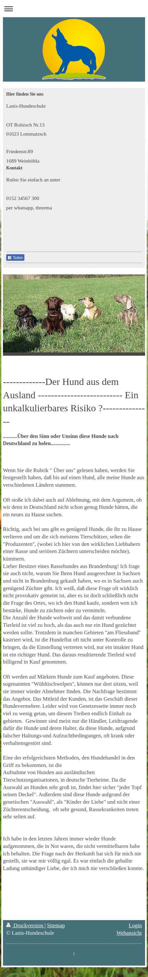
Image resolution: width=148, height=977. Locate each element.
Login (135, 925)
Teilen (15, 258)
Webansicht (129, 933)
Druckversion (25, 925)
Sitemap (56, 925)
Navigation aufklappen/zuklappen (74, 9)
